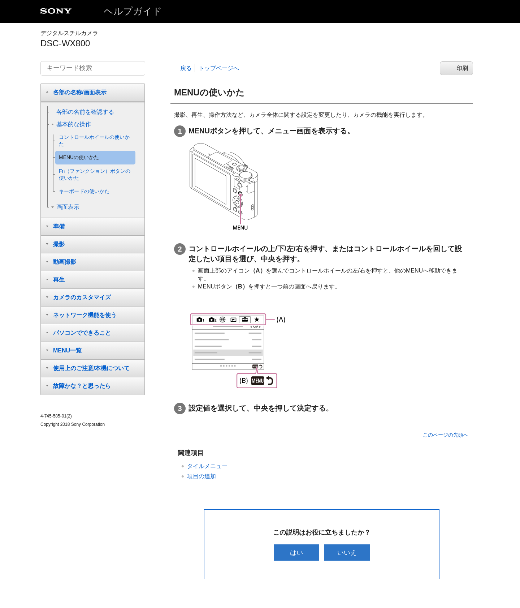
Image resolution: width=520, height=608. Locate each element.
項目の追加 (201, 476)
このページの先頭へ (445, 435)
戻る (186, 68)
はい (295, 552)
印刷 (462, 68)
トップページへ (219, 68)
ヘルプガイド (133, 11)
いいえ (348, 552)
